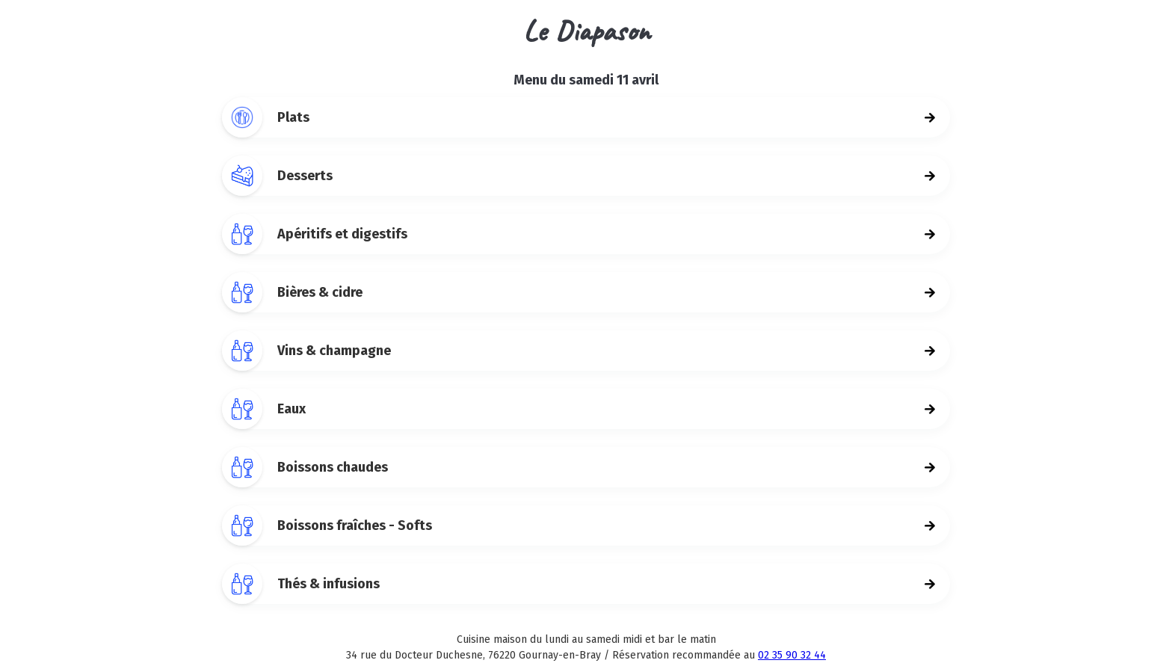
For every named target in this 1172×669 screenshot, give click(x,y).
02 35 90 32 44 (792, 655)
